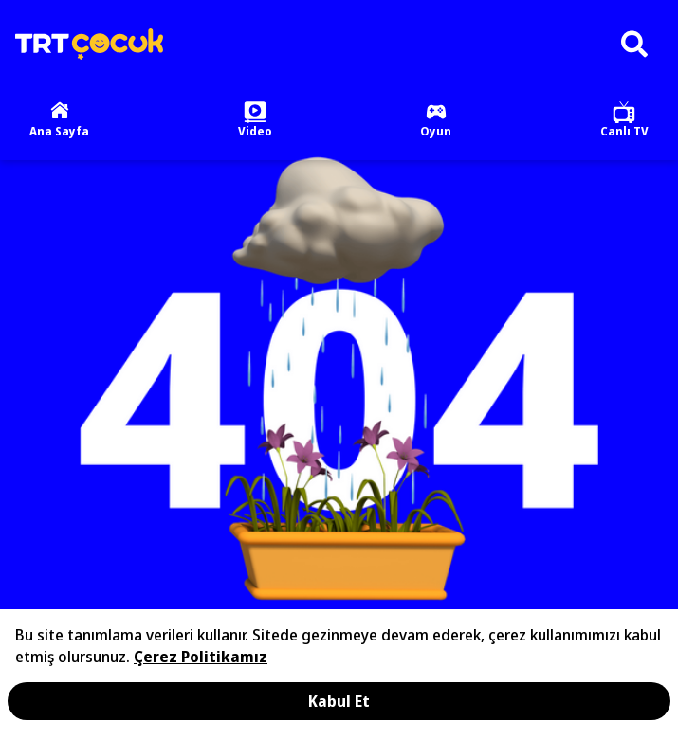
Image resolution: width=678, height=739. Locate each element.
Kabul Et (339, 701)
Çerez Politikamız (200, 656)
